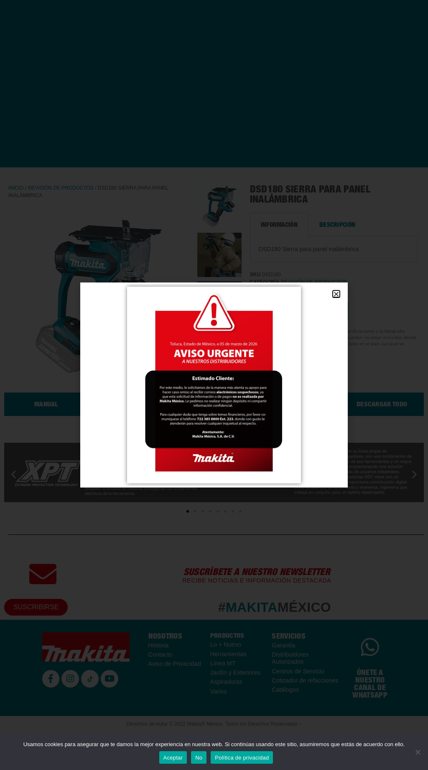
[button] (336, 294)
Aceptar (173, 758)
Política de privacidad (242, 758)
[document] (214, 385)
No (198, 758)
